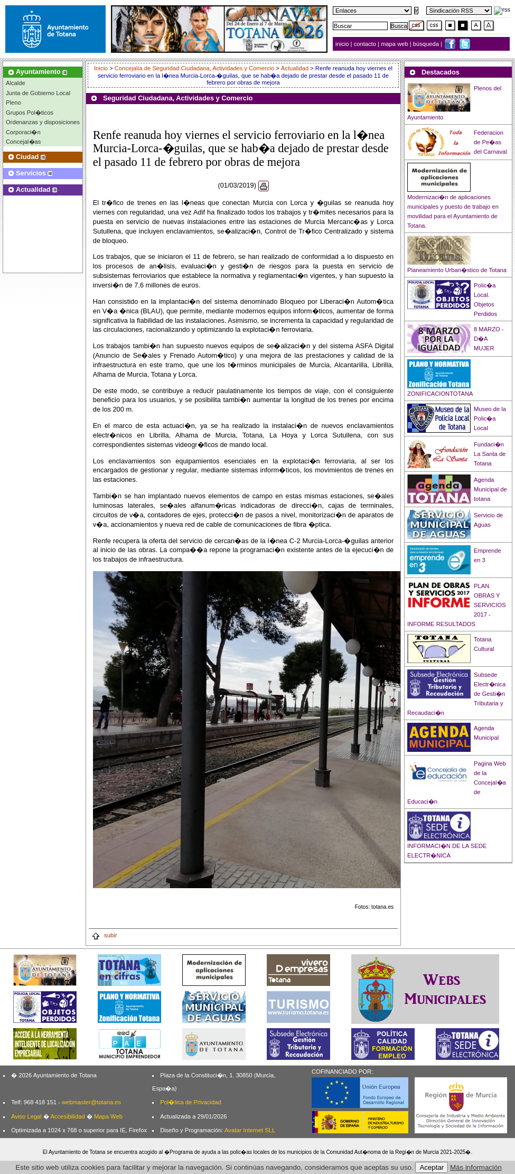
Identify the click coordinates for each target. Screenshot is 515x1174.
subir (104, 935)
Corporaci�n (23, 132)
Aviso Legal (26, 1116)
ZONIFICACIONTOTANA (440, 393)
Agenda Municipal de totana (490, 489)
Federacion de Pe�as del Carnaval (490, 142)
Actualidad (294, 68)
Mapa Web (108, 1116)
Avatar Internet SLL (249, 1130)
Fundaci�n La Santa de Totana (489, 454)
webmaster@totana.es (91, 1102)
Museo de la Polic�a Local (490, 418)
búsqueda (427, 44)
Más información (476, 1167)
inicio (343, 44)
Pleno (13, 102)
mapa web (395, 44)
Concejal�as (23, 141)
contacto (365, 44)
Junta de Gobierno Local (38, 93)
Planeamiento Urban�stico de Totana (457, 270)
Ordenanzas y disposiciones (43, 122)
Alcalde (15, 83)
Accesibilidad (67, 1116)
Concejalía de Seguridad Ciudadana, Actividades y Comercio (194, 68)
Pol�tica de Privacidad (190, 1102)
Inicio (101, 68)
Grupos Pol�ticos (29, 112)
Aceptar (431, 1167)
